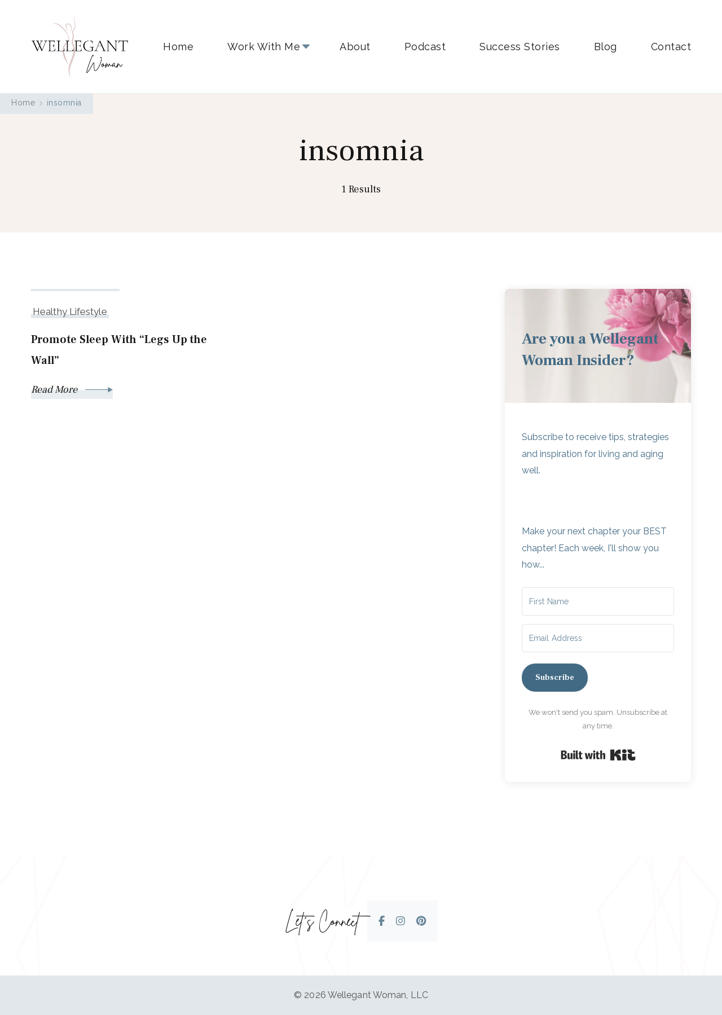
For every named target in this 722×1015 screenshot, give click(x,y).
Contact (671, 46)
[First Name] (598, 601)
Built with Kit (598, 755)
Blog (605, 46)
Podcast (425, 46)
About (355, 46)
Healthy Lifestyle (70, 311)
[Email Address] (598, 638)
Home (178, 46)
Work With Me (263, 46)
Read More (72, 389)
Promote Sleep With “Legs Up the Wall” (119, 350)
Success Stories (519, 46)
